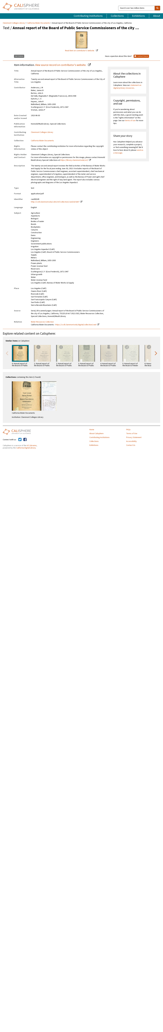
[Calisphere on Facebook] (25, 439)
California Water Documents (38, 23)
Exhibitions (138, 16)
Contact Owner (141, 56)
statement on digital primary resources (127, 86)
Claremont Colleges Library (14, 23)
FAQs (128, 430)
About (156, 16)
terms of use (130, 120)
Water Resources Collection (42, 322)
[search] (157, 8)
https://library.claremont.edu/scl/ (74, 160)
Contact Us (130, 445)
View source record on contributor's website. (61, 65)
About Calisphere (96, 434)
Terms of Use (131, 434)
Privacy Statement (133, 437)
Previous (7, 353)
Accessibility (131, 441)
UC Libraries (32, 445)
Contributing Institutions (88, 16)
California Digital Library (26, 448)
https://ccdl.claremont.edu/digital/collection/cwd (75, 324)
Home (91, 430)
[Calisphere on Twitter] (20, 439)
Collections (117, 16)
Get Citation (19, 56)
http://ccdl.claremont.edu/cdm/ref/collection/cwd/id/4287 (55, 202)
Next (156, 353)
